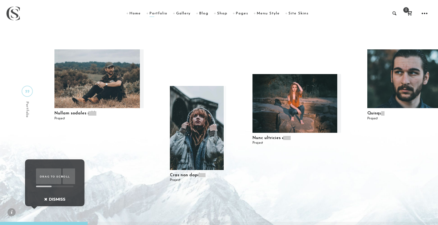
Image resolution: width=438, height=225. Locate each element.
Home (135, 13)
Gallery (183, 13)
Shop (222, 13)
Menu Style (268, 13)
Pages (242, 13)
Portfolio (158, 13)
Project (59, 118)
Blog (203, 13)
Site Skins (298, 13)
